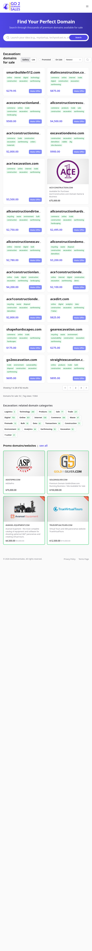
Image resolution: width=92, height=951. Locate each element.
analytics (69, 304)
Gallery (25, 59)
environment (29, 216)
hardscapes (11, 341)
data (77, 304)
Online (25, 417)
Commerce (58, 417)
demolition (55, 142)
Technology (27, 411)
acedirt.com (59, 299)
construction (12, 81)
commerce (55, 77)
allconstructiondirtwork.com (29, 211)
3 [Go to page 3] (81, 388)
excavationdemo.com (67, 133)
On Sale (59, 59)
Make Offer (35, 91)
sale (79, 108)
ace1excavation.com (22, 163)
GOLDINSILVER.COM (58, 479)
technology (35, 77)
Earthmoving (49, 429)
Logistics (10, 411)
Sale (60, 411)
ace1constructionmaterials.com (31, 133)
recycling (10, 216)
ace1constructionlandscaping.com (33, 272)
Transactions (53, 423)
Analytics (30, 429)
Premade (11, 423)
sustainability (56, 338)
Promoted (46, 59)
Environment (13, 429)
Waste (75, 417)
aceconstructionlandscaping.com (32, 102)
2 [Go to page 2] (75, 388)
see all (43, 445)
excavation (23, 81)
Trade (73, 411)
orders (32, 142)
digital (25, 77)
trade (80, 77)
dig (71, 142)
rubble (64, 142)
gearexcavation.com (66, 329)
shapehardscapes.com (23, 329)
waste (19, 216)
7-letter (54, 311)
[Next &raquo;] (86, 387)
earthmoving (35, 81)
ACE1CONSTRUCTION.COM (61, 187)
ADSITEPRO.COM (13, 479)
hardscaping (55, 223)
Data (37, 423)
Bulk (25, 423)
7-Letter (10, 435)
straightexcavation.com (69, 359)
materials (10, 145)
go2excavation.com (21, 359)
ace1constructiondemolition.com (32, 299)
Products (45, 411)
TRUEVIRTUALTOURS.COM (60, 525)
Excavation (67, 429)
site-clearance (56, 145)
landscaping (11, 115)
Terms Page (84, 559)
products (65, 108)
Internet (40, 417)
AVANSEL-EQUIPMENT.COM (18, 525)
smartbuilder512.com (23, 72)
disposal (71, 247)
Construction (73, 423)
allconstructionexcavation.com (30, 241)
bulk (38, 216)
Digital (10, 417)
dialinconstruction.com (68, 72)
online (9, 77)
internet (18, 77)
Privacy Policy (69, 559)
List (33, 59)
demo (76, 281)
